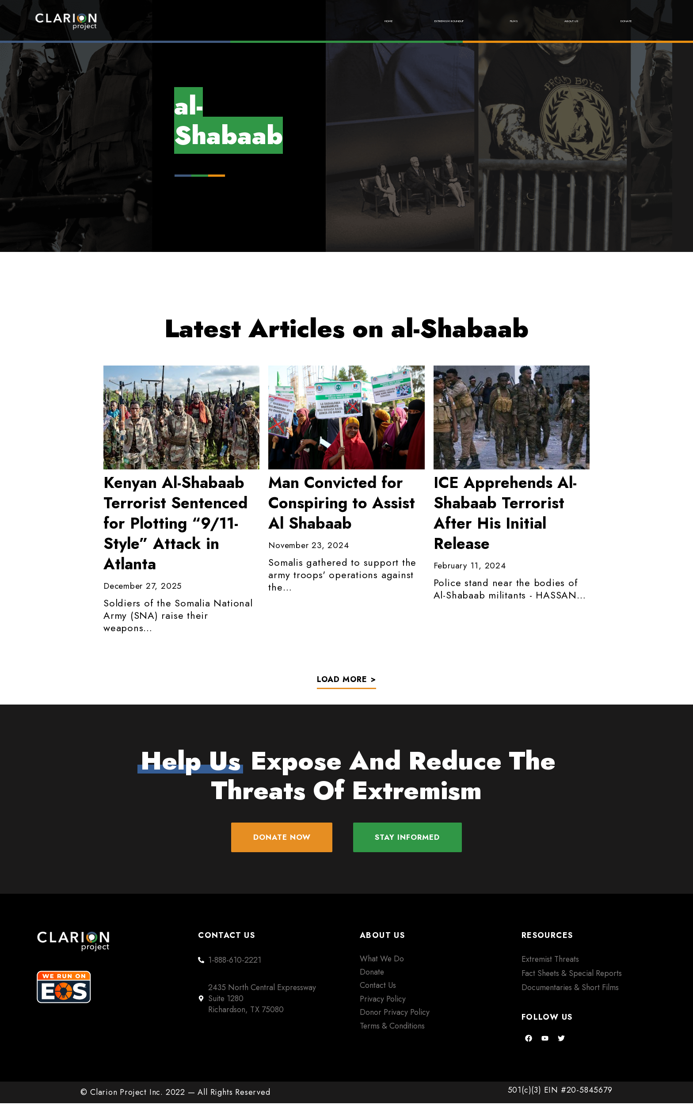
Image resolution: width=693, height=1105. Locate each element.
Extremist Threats (550, 960)
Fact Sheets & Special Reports (572, 974)
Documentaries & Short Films (570, 989)
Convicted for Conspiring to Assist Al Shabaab (341, 503)
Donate (616, 21)
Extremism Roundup (373, 21)
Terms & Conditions (392, 1027)
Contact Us (378, 987)
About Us (541, 21)
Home (278, 21)
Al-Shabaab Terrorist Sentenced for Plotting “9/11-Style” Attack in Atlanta (175, 523)
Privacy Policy (383, 1000)
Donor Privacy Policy (395, 1014)
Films (469, 21)
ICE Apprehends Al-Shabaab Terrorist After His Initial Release (505, 513)
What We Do (382, 960)
